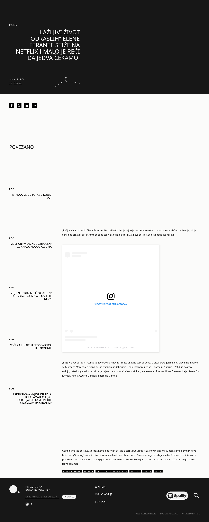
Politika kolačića (169, 514)
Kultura (13, 25)
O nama (100, 486)
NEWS (11, 189)
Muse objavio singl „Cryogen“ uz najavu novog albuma (31, 245)
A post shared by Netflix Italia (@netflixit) (111, 347)
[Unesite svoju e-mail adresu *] (42, 497)
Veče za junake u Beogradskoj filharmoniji (31, 346)
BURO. (20, 79)
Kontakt (101, 502)
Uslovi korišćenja (191, 514)
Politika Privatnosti (146, 514)
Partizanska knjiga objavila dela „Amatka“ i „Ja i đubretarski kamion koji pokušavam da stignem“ (32, 398)
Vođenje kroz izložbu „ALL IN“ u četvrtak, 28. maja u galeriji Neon (31, 295)
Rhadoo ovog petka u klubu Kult (32, 196)
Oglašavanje (103, 494)
